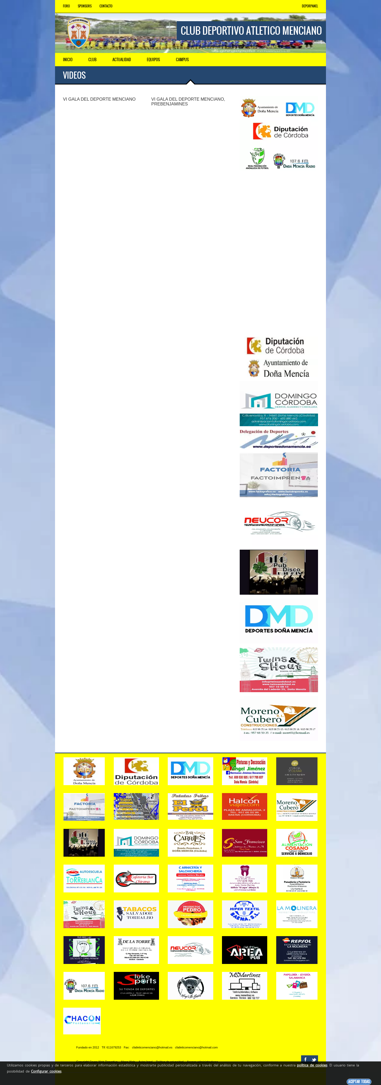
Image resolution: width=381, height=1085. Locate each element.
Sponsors (85, 6)
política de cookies (312, 1065)
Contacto (105, 6)
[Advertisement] (279, 253)
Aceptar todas (359, 1081)
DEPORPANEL (310, 6)
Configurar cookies (46, 1071)
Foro (66, 6)
